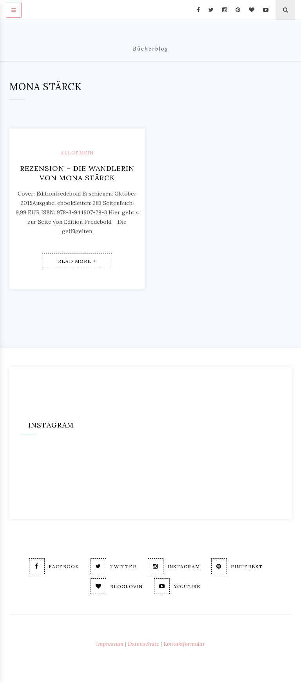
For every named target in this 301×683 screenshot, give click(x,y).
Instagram (174, 566)
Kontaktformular (184, 643)
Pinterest (237, 566)
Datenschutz (143, 643)
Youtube (177, 586)
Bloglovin (117, 586)
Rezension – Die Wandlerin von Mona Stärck (77, 173)
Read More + (77, 261)
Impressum (109, 643)
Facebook (54, 566)
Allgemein (77, 153)
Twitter (113, 566)
